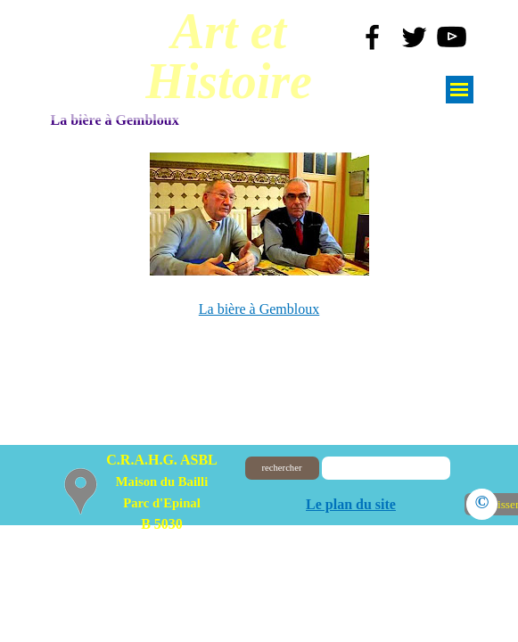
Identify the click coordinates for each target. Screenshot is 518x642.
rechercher (282, 468)
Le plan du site (351, 504)
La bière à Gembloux (259, 309)
